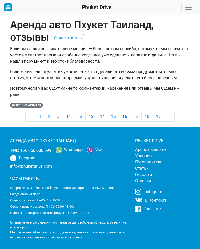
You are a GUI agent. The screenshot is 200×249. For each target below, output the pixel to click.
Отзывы (143, 180)
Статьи (142, 168)
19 (158, 116)
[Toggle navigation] (188, 7)
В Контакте (151, 200)
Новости (143, 174)
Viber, (96, 150)
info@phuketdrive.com (31, 166)
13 (91, 116)
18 (147, 116)
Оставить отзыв (68, 38)
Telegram (22, 158)
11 (68, 116)
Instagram (148, 191)
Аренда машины (151, 149)
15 (113, 116)
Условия (143, 155)
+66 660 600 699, (36, 150)
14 (102, 116)
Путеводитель (148, 162)
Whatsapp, (70, 150)
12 (80, 116)
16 (124, 116)
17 (136, 116)
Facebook (148, 208)
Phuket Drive (96, 7)
